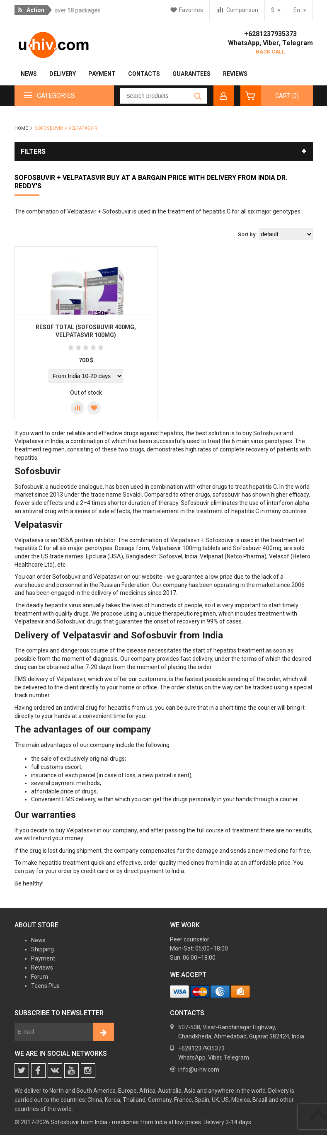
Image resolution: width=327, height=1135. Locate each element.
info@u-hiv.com (198, 1069)
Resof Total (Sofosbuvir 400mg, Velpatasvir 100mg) (86, 331)
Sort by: (247, 234)
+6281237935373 (270, 34)
